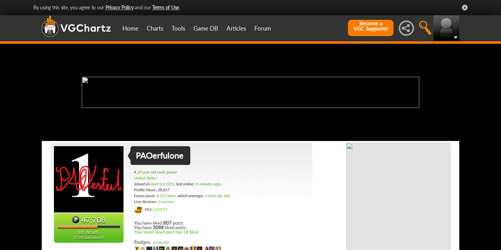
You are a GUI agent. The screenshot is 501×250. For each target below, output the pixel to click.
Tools (178, 28)
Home (130, 28)
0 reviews (166, 201)
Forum (262, 28)
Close (465, 7)
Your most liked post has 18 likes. (167, 232)
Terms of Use (165, 7)
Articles (236, 28)
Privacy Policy (119, 7)
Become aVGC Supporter (370, 26)
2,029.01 (159, 209)
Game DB (205, 28)
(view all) (160, 242)
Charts (155, 28)
